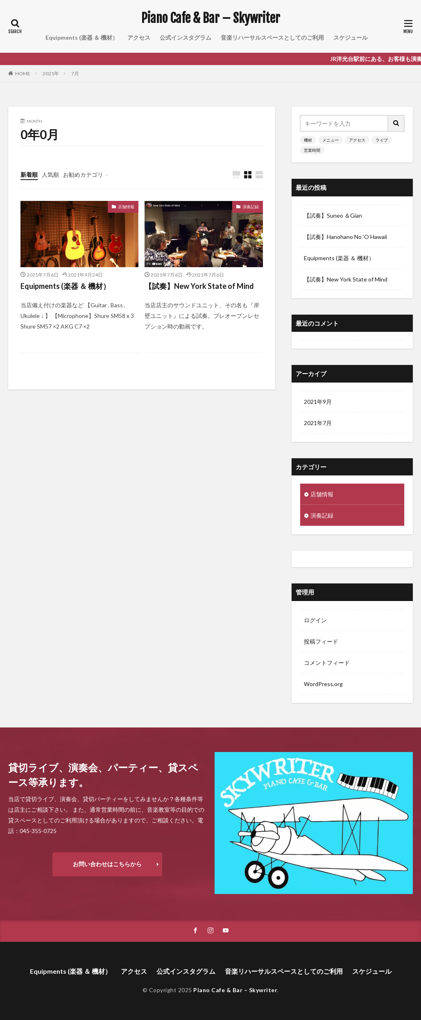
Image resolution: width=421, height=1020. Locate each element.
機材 (308, 139)
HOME (22, 73)
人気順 (50, 174)
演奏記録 (250, 206)
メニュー (330, 139)
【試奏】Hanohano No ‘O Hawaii (345, 236)
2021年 (51, 73)
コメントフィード (327, 662)
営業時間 (312, 150)
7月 (75, 73)
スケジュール (350, 37)
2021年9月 (318, 401)
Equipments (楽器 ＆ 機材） (81, 37)
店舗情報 (126, 206)
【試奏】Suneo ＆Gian (333, 215)
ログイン (315, 620)
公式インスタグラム (185, 37)
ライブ (382, 139)
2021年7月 (318, 422)
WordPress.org (323, 683)
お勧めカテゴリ (83, 174)
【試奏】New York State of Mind (199, 285)
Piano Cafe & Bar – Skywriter (210, 18)
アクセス (138, 37)
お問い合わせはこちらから (107, 863)
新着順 (29, 174)
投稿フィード (321, 641)
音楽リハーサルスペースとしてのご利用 (272, 37)
